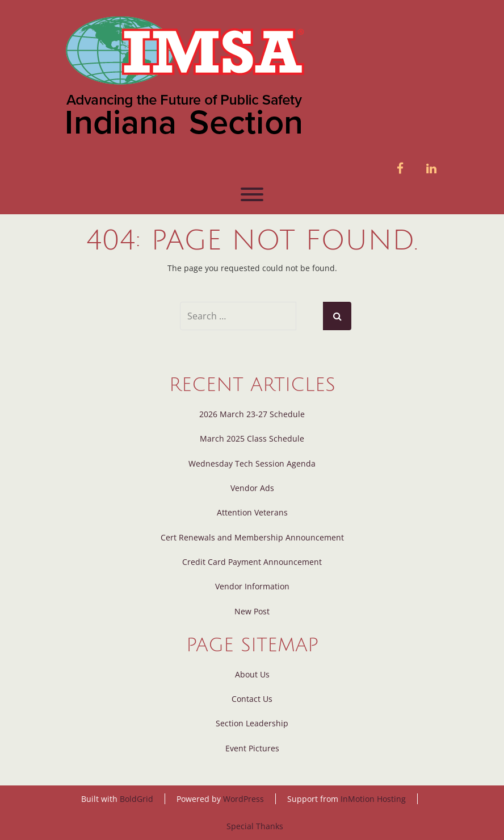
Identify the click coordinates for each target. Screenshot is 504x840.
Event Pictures (252, 748)
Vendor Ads (252, 488)
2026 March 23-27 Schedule (252, 414)
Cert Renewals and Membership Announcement (252, 537)
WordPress (243, 798)
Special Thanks (254, 826)
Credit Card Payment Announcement (252, 561)
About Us (252, 674)
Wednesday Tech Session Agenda (252, 463)
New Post (252, 611)
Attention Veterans (252, 512)
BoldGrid (136, 798)
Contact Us (252, 698)
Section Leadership (252, 723)
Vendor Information (252, 586)
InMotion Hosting (373, 798)
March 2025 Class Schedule (252, 438)
